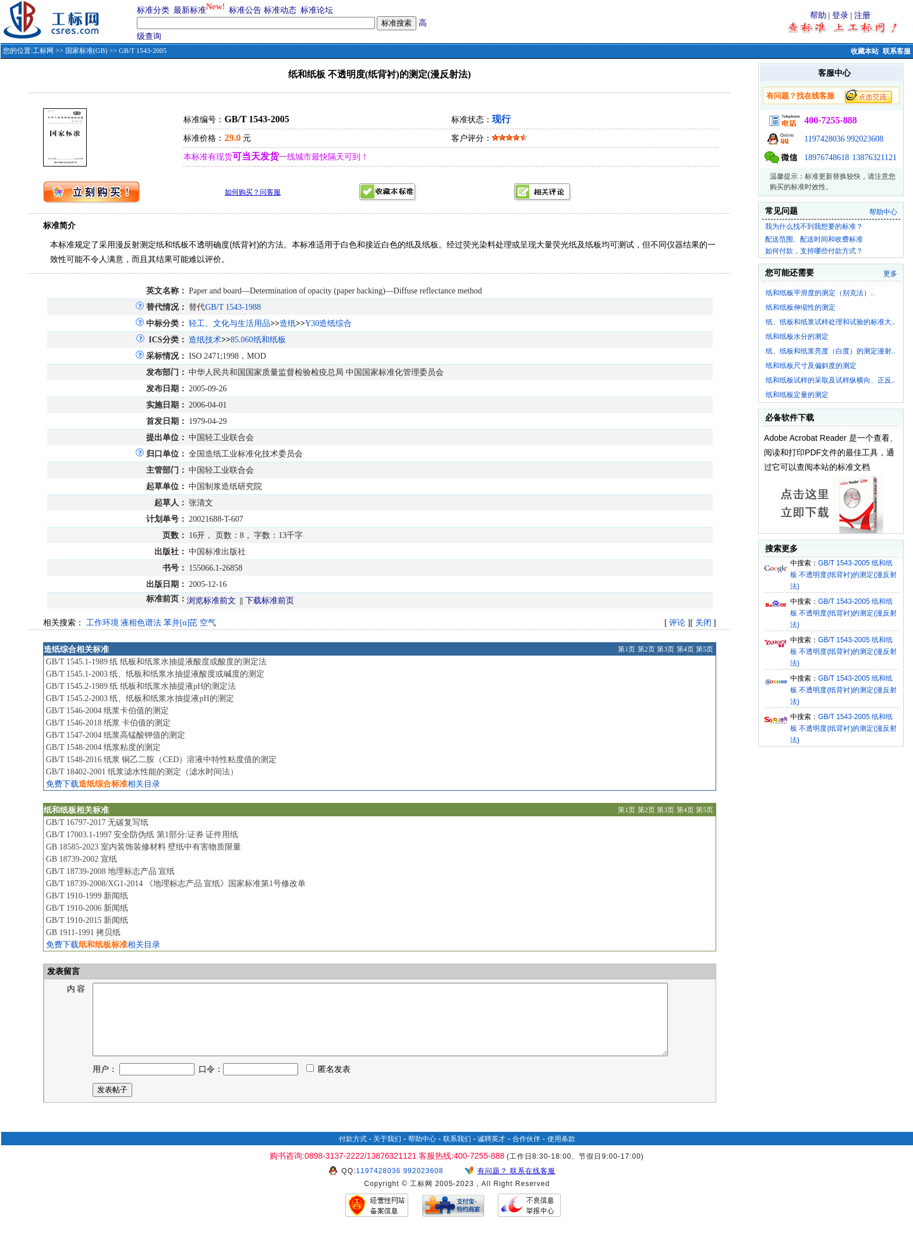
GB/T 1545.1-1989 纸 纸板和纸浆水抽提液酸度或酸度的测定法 (156, 661)
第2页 (646, 649)
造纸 (287, 323)
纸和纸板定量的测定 (797, 395)
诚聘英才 (491, 1153)
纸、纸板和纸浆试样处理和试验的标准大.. (831, 322)
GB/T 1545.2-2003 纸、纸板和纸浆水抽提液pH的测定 (140, 698)
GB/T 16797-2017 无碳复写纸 (97, 822)
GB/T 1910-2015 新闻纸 (87, 920)
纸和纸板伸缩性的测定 (801, 307)
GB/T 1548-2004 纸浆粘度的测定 (103, 747)
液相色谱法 (141, 622)
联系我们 (457, 1153)
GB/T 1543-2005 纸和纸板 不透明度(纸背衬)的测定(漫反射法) (843, 574)
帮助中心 (883, 212)
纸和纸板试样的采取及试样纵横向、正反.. (831, 380)
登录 (840, 15)
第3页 (665, 649)
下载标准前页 (269, 600)
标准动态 (280, 10)
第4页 (685, 649)
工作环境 (102, 622)
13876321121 (874, 157)
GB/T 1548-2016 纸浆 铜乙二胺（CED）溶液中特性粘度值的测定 (161, 759)
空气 (208, 622)
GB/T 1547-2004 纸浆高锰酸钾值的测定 (115, 735)
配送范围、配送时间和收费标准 (814, 239)
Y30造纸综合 (328, 323)
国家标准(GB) (86, 51)
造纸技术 (205, 339)
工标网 (43, 51)
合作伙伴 (526, 1153)
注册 (862, 15)
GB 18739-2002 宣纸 (81, 859)
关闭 (703, 622)
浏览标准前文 (211, 600)
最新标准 (190, 10)
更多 (890, 274)
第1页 (626, 649)
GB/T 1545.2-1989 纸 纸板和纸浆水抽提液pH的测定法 (141, 686)
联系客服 (897, 51)
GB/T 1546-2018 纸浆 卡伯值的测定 (108, 722)
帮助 (818, 15)
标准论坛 (316, 10)
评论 (677, 622)
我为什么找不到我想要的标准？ (814, 226)
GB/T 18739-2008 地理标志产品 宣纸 (110, 871)
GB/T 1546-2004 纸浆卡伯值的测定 (107, 710)
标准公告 (245, 10)
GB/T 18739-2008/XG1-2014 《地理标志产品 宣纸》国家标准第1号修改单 (176, 883)
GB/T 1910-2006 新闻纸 (87, 908)
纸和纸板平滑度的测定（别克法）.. (820, 293)
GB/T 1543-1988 (233, 307)
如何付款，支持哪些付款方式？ (814, 251)
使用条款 (561, 1153)
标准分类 (153, 10)
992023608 (865, 138)
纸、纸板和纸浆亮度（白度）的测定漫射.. (831, 351)
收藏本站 (865, 51)
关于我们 (387, 1153)
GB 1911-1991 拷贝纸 (83, 932)
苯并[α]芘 (181, 622)
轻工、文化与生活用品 (229, 323)
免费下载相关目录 (103, 784)
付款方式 (353, 1153)
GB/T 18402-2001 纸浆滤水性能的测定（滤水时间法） (142, 771)
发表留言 (62, 971)
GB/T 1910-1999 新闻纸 (87, 895)
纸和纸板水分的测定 (797, 336)
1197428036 (824, 138)
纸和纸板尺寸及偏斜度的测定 (811, 366)
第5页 (704, 649)
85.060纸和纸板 (258, 339)
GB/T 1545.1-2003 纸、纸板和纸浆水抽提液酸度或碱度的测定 (155, 674)
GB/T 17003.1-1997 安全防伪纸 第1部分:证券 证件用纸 (142, 834)
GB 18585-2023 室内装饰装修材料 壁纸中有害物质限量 (144, 847)
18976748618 (826, 157)
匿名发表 (328, 1083)
